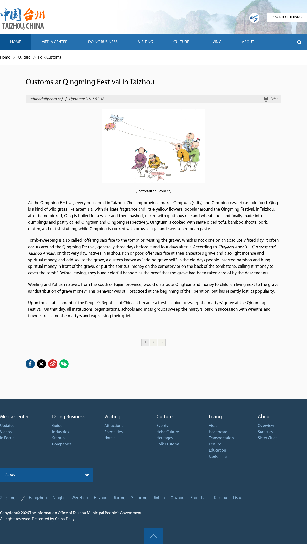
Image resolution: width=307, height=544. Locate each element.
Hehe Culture (168, 432)
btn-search (299, 42)
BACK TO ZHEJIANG (287, 17)
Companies (61, 444)
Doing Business (68, 417)
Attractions (113, 426)
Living (215, 417)
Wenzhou (80, 498)
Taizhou (220, 498)
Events (162, 426)
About (264, 417)
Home (5, 57)
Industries (60, 432)
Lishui (238, 498)
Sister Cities (267, 438)
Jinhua (159, 498)
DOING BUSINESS (103, 42)
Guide (57, 426)
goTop (153, 536)
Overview (266, 426)
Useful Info (218, 457)
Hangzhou (38, 498)
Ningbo (59, 498)
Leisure (215, 444)
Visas (213, 426)
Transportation (221, 438)
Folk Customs (49, 57)
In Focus (7, 438)
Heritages (165, 438)
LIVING (215, 42)
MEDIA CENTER (54, 42)
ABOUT (248, 42)
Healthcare (218, 432)
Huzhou (100, 498)
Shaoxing (139, 498)
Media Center (14, 417)
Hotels (109, 438)
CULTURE (181, 42)
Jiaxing (119, 498)
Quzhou (177, 498)
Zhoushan (199, 498)
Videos (6, 432)
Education (217, 450)
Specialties (113, 432)
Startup (58, 438)
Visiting (112, 417)
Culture (24, 57)
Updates (7, 426)
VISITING (145, 42)
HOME (15, 42)
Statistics (265, 432)
